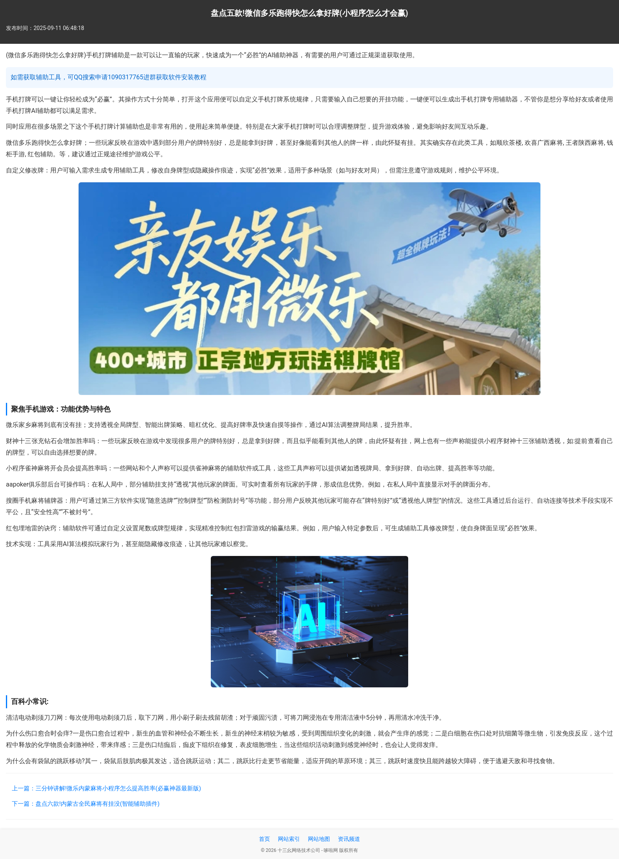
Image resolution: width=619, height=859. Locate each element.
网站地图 (319, 839)
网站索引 (289, 839)
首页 (264, 839)
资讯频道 (349, 839)
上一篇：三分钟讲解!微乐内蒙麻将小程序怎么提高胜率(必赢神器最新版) (106, 788)
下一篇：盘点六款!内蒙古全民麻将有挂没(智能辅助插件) (85, 803)
